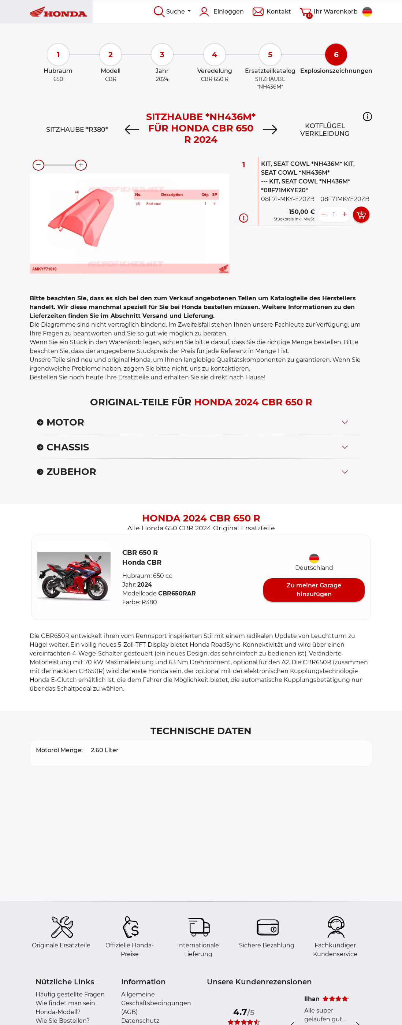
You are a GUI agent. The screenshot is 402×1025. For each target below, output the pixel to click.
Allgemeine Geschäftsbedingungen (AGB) (156, 1003)
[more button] (344, 215)
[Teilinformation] (244, 218)
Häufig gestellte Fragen (70, 994)
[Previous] (132, 129)
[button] (367, 116)
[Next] (270, 129)
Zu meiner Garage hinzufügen (314, 590)
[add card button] (361, 215)
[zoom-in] (81, 165)
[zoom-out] (38, 165)
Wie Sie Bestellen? (63, 1020)
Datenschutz (140, 1020)
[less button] (323, 215)
